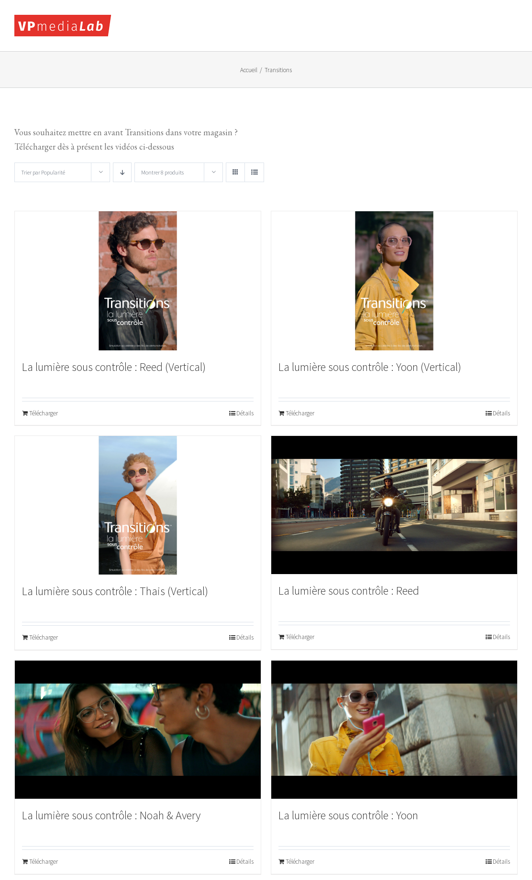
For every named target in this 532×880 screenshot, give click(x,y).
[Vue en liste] (254, 172)
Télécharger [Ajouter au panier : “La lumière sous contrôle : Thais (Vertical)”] (43, 637)
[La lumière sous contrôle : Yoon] (394, 730)
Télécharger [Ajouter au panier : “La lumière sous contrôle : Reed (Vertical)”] (43, 413)
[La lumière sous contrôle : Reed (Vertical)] (138, 280)
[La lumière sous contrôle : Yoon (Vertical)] (394, 280)
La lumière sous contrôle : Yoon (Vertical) (369, 366)
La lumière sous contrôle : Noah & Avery (111, 815)
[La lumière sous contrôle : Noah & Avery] (138, 730)
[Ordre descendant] (122, 172)
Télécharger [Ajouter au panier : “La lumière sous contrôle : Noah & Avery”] (43, 862)
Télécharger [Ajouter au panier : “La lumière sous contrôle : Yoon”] (300, 862)
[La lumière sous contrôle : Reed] (394, 505)
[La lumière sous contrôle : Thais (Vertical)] (138, 505)
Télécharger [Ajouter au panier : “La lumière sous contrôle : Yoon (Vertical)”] (300, 413)
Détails (245, 413)
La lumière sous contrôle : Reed (348, 590)
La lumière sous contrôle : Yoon (348, 815)
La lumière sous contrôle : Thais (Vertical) (115, 591)
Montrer (162, 172)
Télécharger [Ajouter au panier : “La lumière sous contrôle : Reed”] (300, 637)
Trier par (43, 172)
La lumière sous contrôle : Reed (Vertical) (114, 366)
